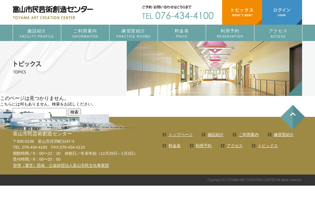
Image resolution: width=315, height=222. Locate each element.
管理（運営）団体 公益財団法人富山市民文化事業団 (61, 165)
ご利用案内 (85, 33)
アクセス (278, 33)
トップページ (181, 134)
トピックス (268, 145)
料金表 (182, 33)
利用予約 (230, 33)
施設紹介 (37, 33)
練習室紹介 (134, 33)
